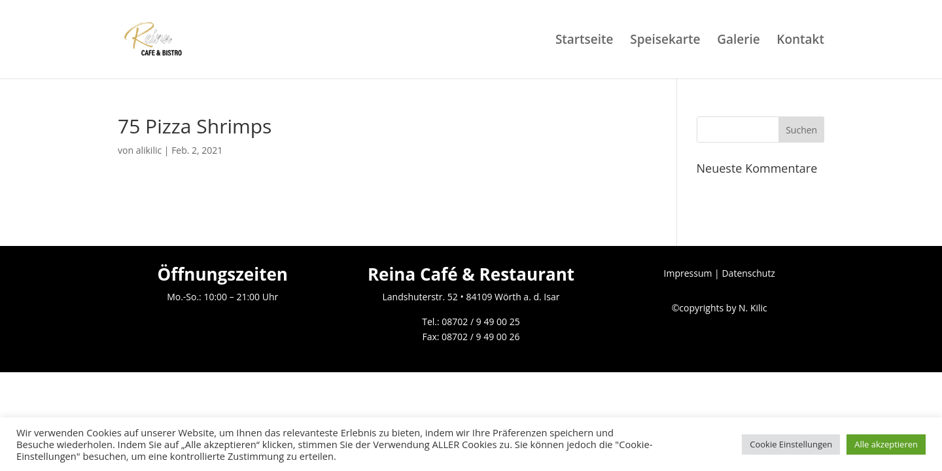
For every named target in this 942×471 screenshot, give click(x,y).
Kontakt (800, 41)
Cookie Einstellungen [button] (791, 444)
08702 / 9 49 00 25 (480, 321)
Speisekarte (665, 41)
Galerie (738, 41)
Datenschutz (748, 273)
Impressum (688, 273)
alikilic (149, 150)
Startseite (584, 41)
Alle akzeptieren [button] (886, 444)
